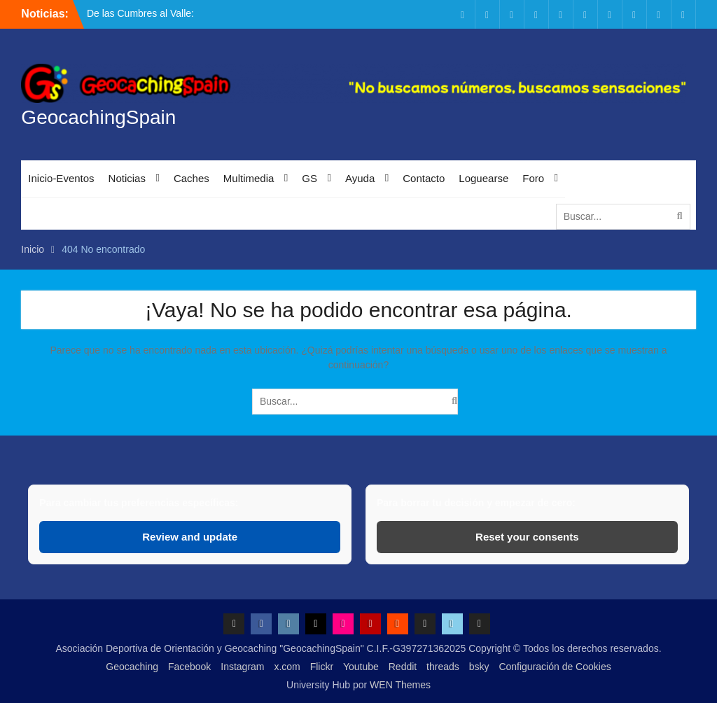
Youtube (361, 666)
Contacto (424, 178)
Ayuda (360, 178)
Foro (533, 178)
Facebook (189, 666)
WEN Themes (400, 684)
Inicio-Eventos (61, 178)
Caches (191, 178)
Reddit (403, 666)
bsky (479, 666)
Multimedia (248, 178)
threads (442, 666)
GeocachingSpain (98, 117)
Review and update (189, 537)
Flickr (321, 666)
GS (309, 178)
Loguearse (483, 178)
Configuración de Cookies (555, 666)
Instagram (242, 666)
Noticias (127, 178)
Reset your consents (527, 537)
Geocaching (132, 666)
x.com (287, 666)
